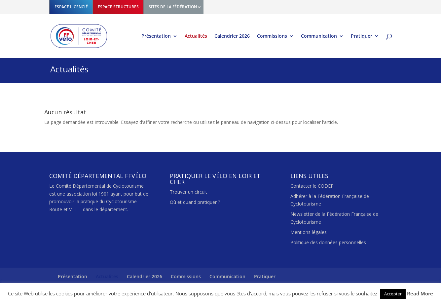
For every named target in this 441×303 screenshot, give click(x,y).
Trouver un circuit (188, 192)
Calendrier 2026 (232, 36)
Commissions (272, 36)
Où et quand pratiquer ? (195, 202)
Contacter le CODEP (312, 186)
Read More (420, 293)
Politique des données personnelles (328, 242)
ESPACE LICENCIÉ (71, 7)
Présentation (156, 36)
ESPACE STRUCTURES (118, 7)
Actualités (196, 36)
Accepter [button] (393, 294)
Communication (319, 36)
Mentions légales (308, 232)
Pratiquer (361, 36)
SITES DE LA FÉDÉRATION (173, 7)
